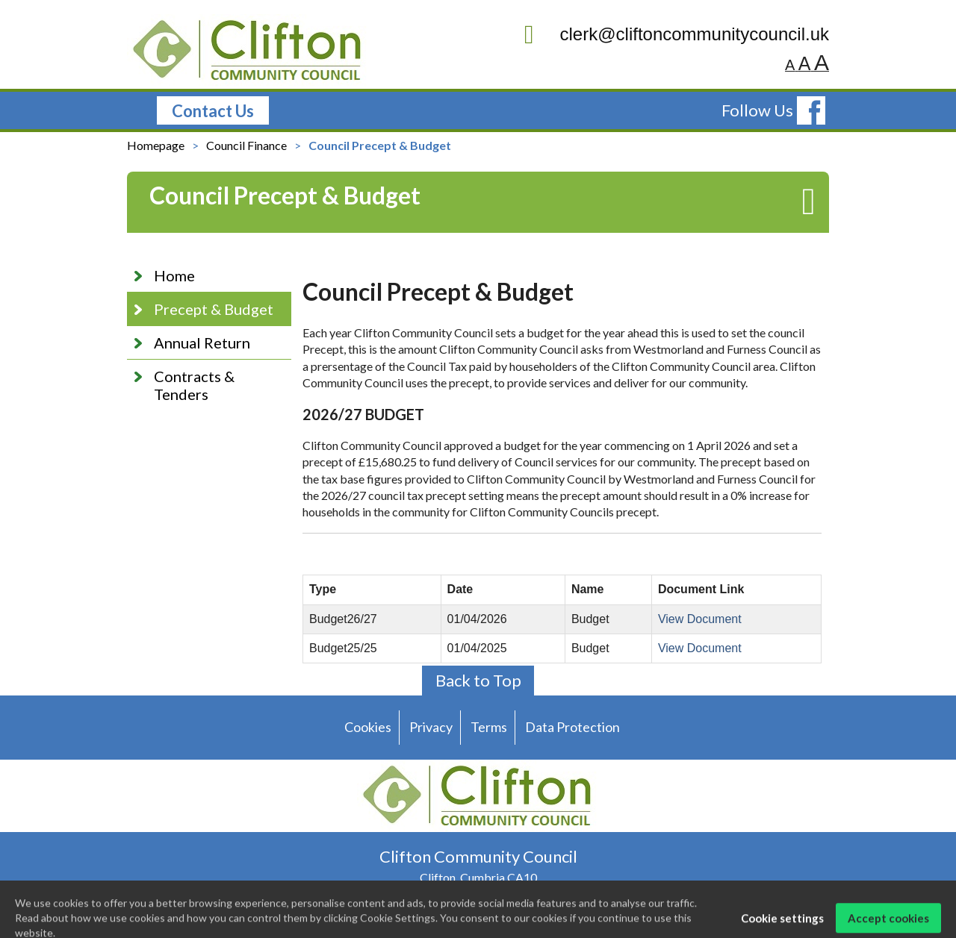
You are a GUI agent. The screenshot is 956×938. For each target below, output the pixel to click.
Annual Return (202, 342)
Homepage (155, 145)
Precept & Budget (213, 309)
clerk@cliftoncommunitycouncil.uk (676, 34)
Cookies (367, 727)
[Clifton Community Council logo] (248, 51)
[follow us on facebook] (811, 110)
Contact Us (213, 111)
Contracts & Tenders (194, 385)
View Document (700, 619)
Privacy (431, 727)
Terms (489, 727)
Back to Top (478, 680)
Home (174, 275)
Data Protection (572, 727)
